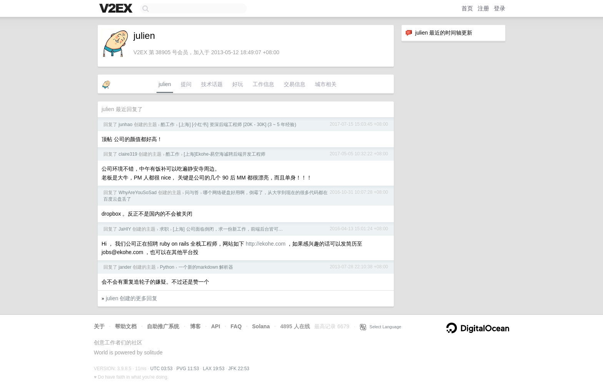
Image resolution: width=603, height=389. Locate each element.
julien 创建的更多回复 (132, 298)
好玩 (237, 84)
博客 (195, 326)
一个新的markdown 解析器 (205, 267)
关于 (99, 326)
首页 (467, 8)
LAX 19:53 (214, 368)
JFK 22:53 (239, 368)
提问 (186, 84)
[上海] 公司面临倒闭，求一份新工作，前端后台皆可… (228, 229)
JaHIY (124, 229)
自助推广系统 (163, 326)
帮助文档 (126, 326)
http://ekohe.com (266, 244)
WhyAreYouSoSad (137, 192)
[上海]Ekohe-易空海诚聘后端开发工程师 (225, 154)
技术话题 (212, 84)
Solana (261, 326)
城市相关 (325, 84)
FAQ (236, 326)
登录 (499, 8)
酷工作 (168, 124)
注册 (483, 8)
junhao (125, 124)
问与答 (192, 192)
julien (164, 84)
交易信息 (294, 84)
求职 (164, 229)
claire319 (127, 154)
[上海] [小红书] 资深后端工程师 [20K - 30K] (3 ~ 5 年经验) (237, 124)
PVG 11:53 (188, 368)
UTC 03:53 (161, 368)
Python (167, 267)
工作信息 (263, 84)
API (215, 326)
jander (124, 267)
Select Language (380, 326)
